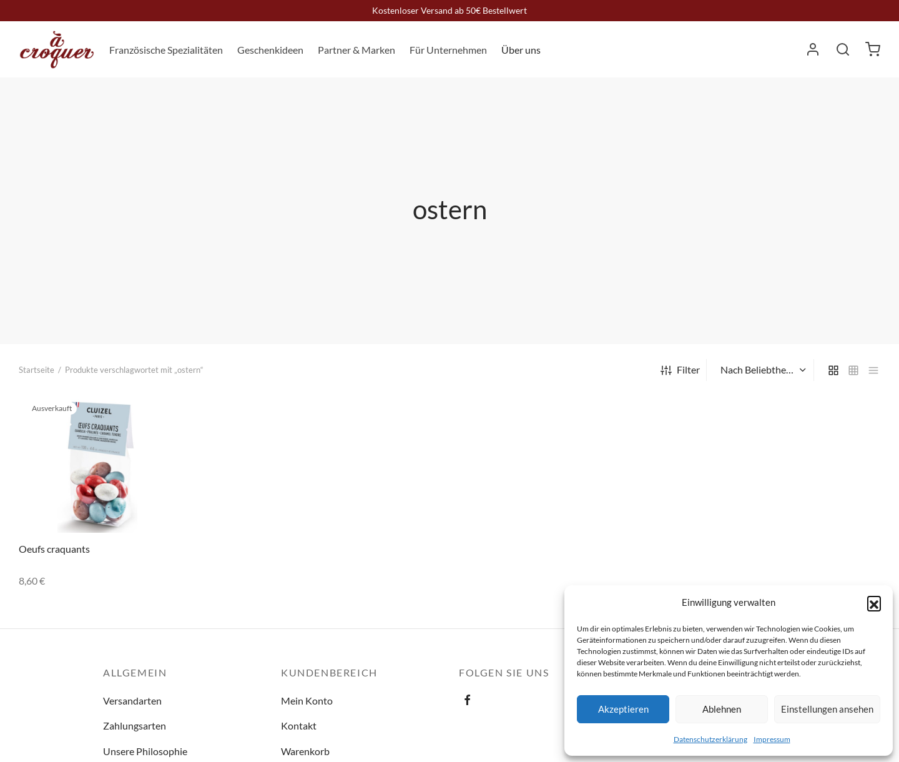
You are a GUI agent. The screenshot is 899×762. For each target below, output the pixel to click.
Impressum (772, 739)
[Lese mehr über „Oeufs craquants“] (156, 413)
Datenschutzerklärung (710, 739)
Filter (680, 369)
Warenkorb (305, 751)
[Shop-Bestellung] (761, 370)
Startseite (36, 370)
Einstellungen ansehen (827, 709)
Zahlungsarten (134, 725)
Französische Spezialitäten (166, 50)
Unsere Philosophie (145, 751)
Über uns (521, 50)
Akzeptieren (623, 709)
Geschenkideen (270, 50)
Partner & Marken (356, 50)
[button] (874, 602)
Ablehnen (721, 709)
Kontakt (299, 725)
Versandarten (132, 700)
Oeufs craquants (54, 549)
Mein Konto (307, 700)
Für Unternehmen (448, 50)
